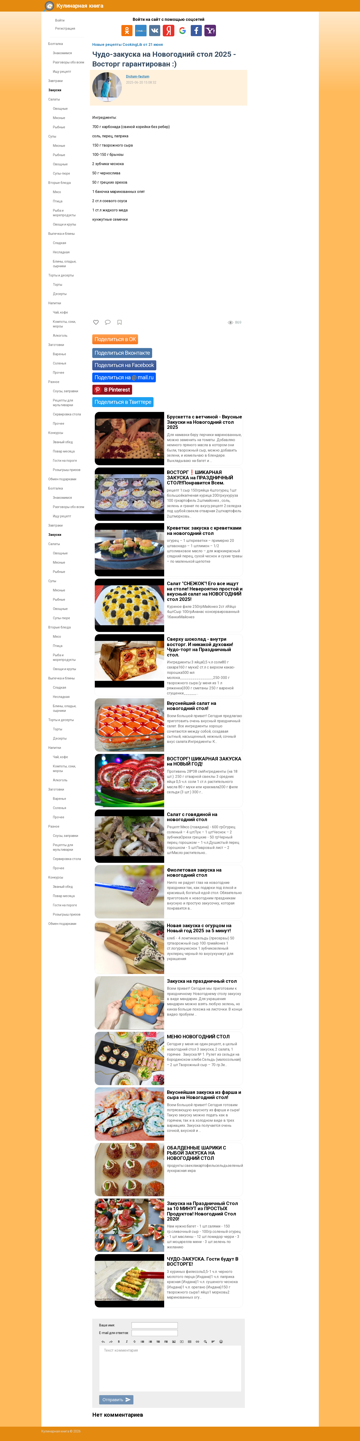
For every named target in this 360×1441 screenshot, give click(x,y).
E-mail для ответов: (114, 1333)
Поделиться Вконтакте (122, 353)
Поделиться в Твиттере (123, 402)
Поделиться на (124, 377)
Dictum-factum (137, 76)
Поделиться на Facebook (124, 365)
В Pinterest (117, 389)
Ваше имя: (107, 1325)
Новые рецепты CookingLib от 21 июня (127, 44)
